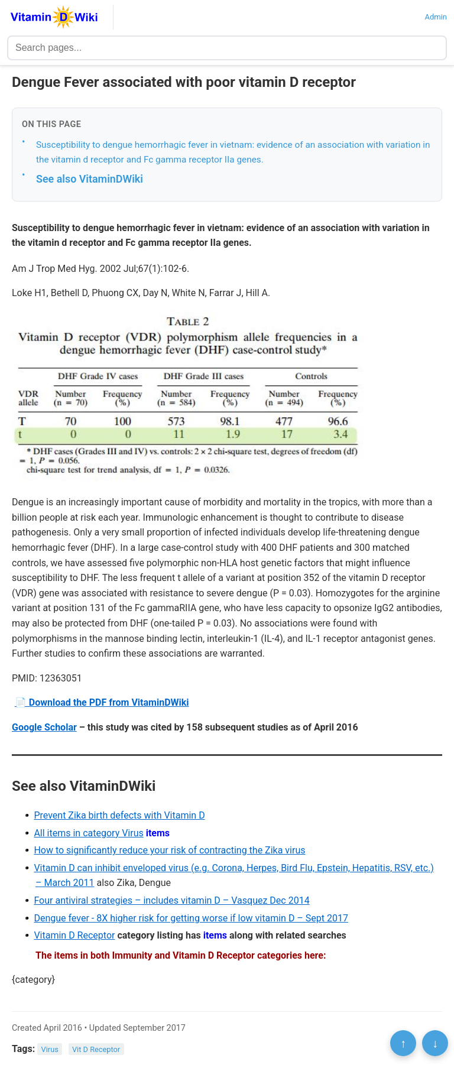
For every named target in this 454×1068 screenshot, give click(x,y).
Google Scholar (44, 727)
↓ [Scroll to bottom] (435, 1043)
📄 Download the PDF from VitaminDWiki (102, 702)
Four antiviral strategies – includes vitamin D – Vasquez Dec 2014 (171, 900)
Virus (50, 1049)
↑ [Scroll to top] (403, 1043)
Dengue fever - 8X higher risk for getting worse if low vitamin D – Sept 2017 (191, 918)
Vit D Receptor (96, 1049)
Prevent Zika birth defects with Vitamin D (119, 815)
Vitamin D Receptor (74, 935)
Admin (435, 16)
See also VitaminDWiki (89, 179)
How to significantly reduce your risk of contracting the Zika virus (169, 850)
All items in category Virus (88, 833)
